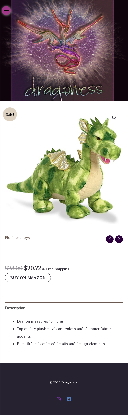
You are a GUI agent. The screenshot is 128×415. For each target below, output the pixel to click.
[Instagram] (58, 399)
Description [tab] (15, 308)
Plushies (12, 237)
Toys (26, 237)
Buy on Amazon (28, 278)
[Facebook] (69, 399)
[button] (114, 117)
